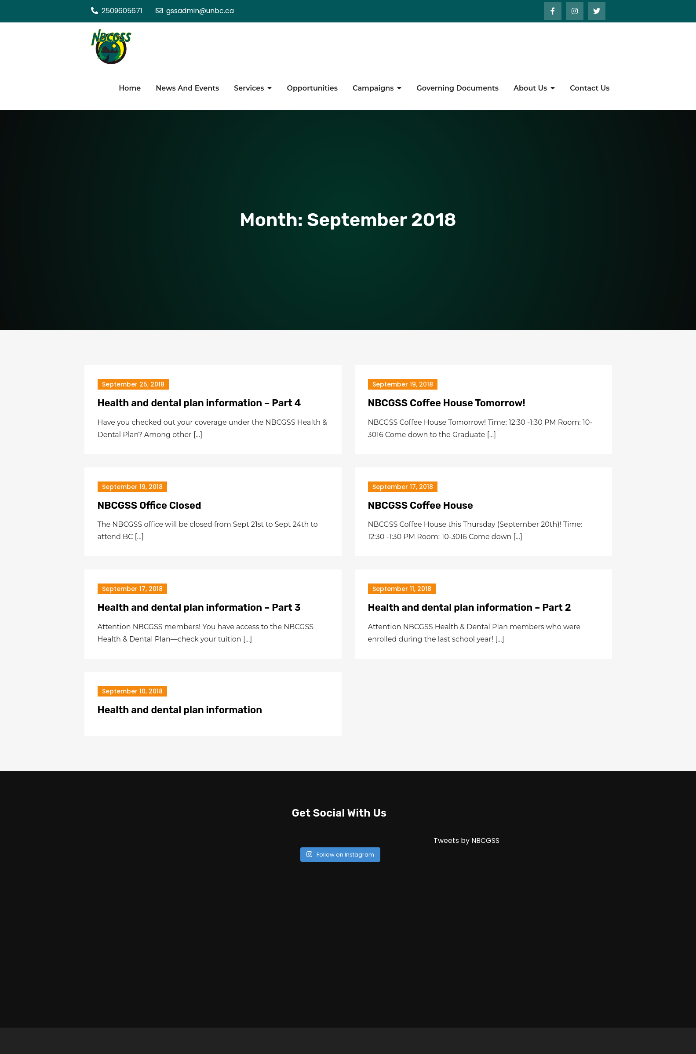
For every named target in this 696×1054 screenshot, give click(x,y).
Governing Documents (457, 88)
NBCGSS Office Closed (149, 505)
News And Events (187, 88)
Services (249, 88)
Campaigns (373, 88)
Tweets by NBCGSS (466, 840)
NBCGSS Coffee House (420, 505)
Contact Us (589, 88)
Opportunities (312, 88)
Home (130, 88)
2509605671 (116, 11)
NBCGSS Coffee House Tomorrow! (446, 403)
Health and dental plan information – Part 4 (199, 403)
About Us (530, 88)
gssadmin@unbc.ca (195, 11)
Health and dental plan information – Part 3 (199, 607)
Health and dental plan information (180, 710)
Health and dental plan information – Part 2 (469, 607)
